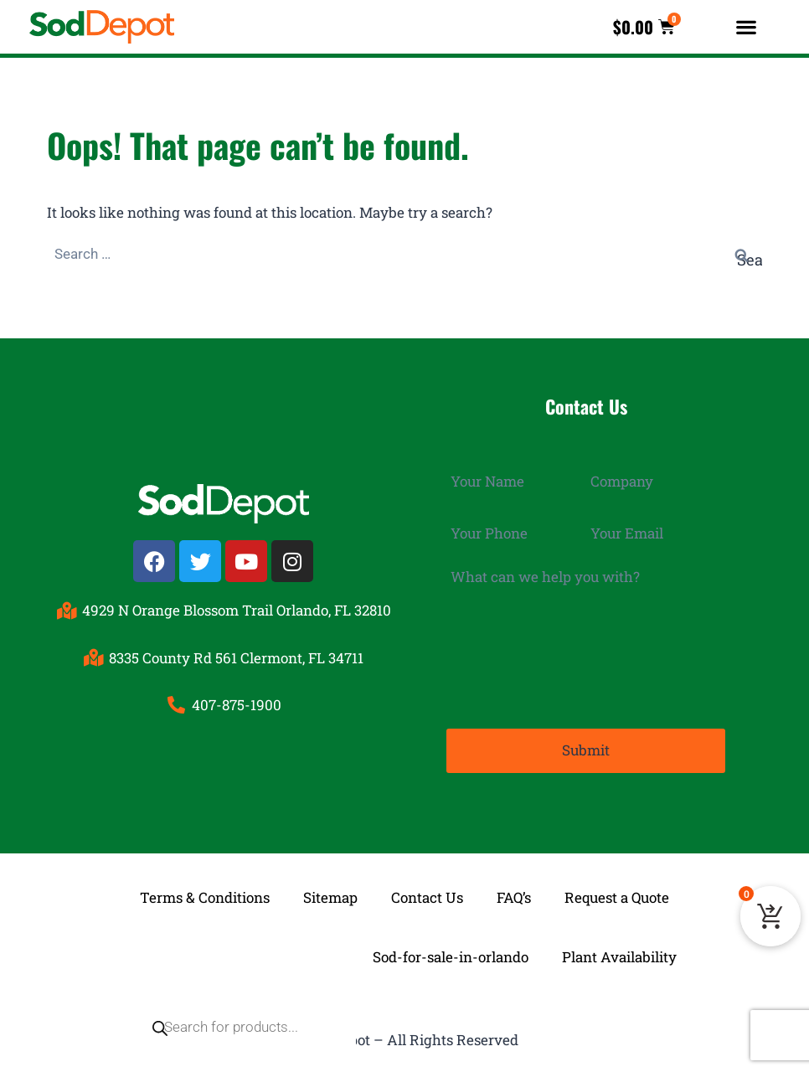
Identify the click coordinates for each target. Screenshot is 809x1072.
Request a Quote (616, 895)
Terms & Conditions (205, 895)
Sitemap (330, 895)
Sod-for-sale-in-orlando (450, 955)
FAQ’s (514, 895)
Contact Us (427, 895)
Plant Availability (619, 955)
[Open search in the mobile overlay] (236, 955)
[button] (745, 27)
